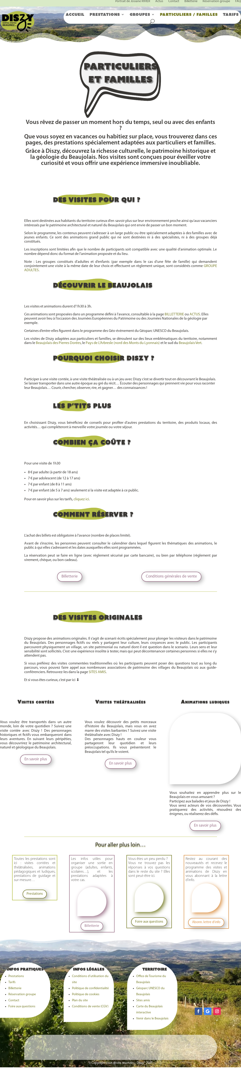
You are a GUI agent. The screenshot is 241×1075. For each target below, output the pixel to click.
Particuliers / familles (189, 14)
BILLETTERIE (174, 314)
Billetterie (69, 576)
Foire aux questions (149, 922)
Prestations (105, 14)
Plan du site (80, 1000)
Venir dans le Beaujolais (152, 1018)
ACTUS (195, 314)
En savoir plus (35, 759)
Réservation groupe (22, 994)
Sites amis (143, 1000)
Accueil (75, 14)
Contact (13, 1000)
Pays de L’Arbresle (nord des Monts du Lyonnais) (123, 343)
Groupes (140, 14)
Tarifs (231, 14)
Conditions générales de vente (171, 576)
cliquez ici (81, 499)
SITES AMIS (97, 672)
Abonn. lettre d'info (206, 922)
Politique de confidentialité (90, 988)
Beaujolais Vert (190, 343)
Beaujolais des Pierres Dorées (58, 343)
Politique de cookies (85, 994)
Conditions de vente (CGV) (90, 1006)
